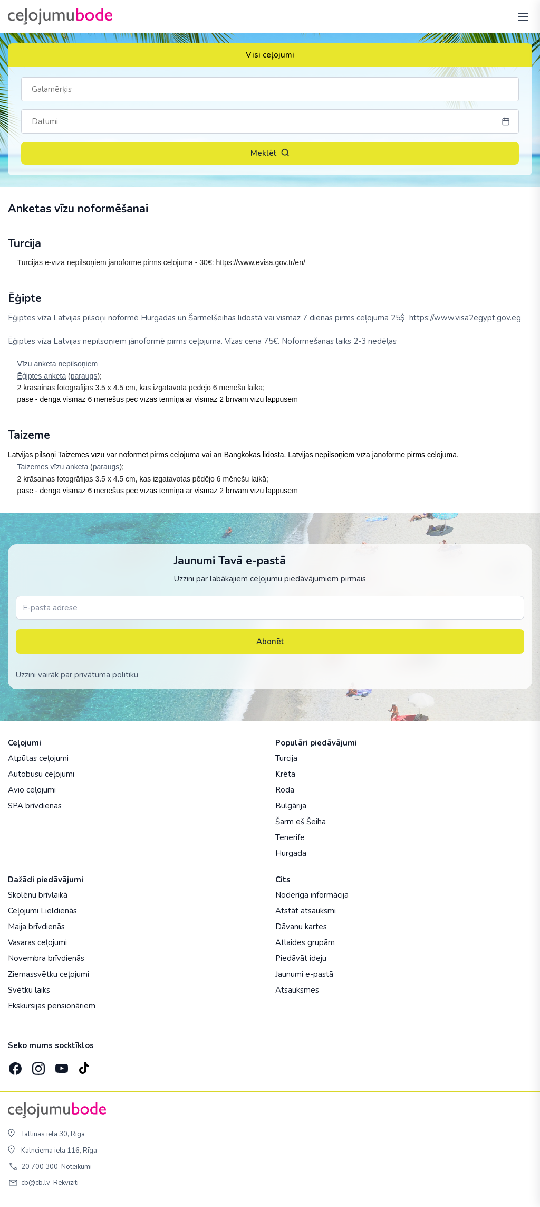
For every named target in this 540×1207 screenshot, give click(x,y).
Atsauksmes (297, 990)
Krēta (285, 774)
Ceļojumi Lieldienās (42, 911)
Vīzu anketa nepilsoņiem (57, 364)
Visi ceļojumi (270, 55)
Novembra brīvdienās (46, 958)
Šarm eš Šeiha (300, 821)
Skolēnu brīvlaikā (38, 895)
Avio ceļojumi (32, 790)
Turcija (286, 758)
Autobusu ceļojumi (41, 774)
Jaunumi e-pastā (304, 974)
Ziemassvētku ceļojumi (48, 974)
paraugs (84, 376)
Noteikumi (76, 1167)
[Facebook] (14, 1065)
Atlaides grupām (305, 942)
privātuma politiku (106, 674)
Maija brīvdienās (36, 926)
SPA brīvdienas (35, 805)
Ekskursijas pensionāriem (51, 1006)
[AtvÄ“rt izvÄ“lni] (520, 16)
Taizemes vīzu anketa (53, 467)
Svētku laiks (29, 990)
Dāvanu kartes (301, 926)
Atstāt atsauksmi (305, 911)
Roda (284, 790)
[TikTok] (84, 1065)
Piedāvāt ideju (300, 958)
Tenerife (290, 837)
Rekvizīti (66, 1182)
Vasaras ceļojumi (37, 942)
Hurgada (290, 853)
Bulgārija (290, 805)
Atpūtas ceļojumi (38, 758)
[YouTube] (60, 1065)
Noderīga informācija (312, 895)
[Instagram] (37, 1065)
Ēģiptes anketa (41, 376)
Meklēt (270, 153)
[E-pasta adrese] (270, 608)
